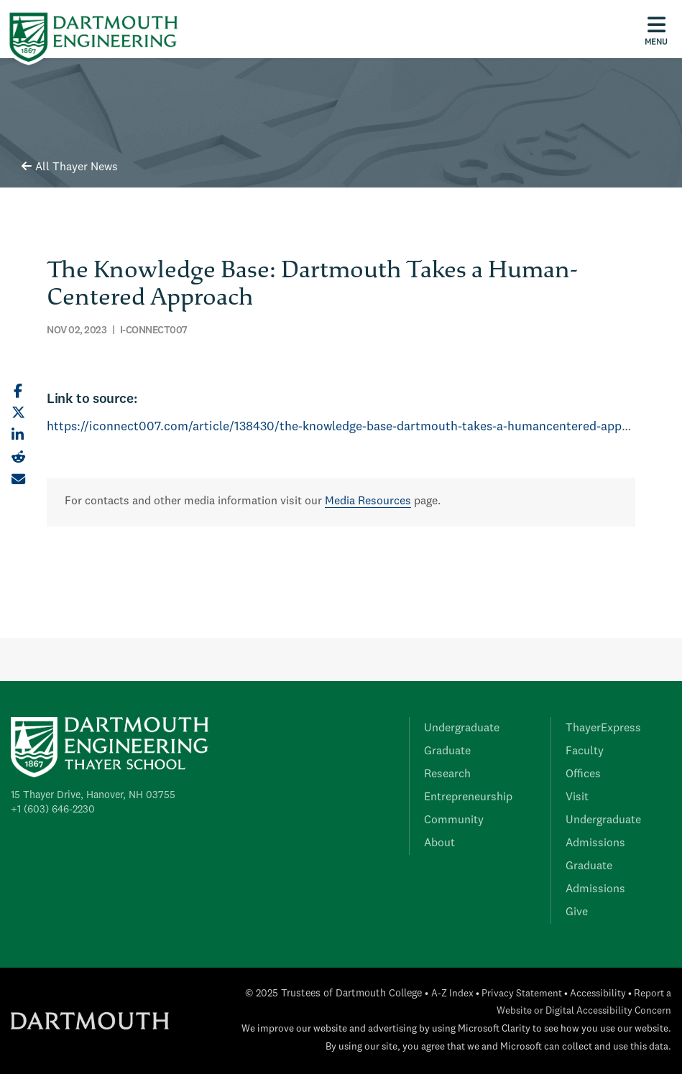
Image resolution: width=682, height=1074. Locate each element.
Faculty (585, 751)
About (439, 843)
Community (454, 820)
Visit (577, 797)
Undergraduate (461, 728)
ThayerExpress (603, 728)
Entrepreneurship (468, 797)
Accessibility (598, 994)
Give (577, 912)
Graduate (447, 751)
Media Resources (368, 501)
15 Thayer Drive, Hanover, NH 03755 (93, 795)
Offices (583, 774)
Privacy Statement (521, 994)
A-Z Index (452, 994)
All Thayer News (70, 167)
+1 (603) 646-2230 (53, 810)
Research (447, 774)
